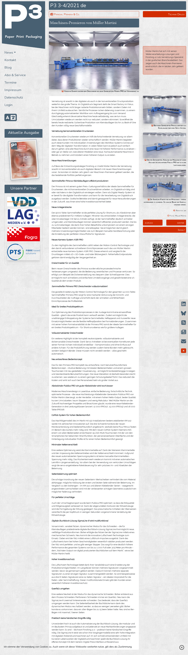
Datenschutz (13, 97)
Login (8, 105)
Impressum (12, 90)
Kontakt (10, 60)
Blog (8, 67)
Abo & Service (15, 75)
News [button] (8, 52)
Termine (10, 82)
